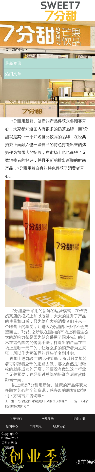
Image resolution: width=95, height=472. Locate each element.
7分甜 (16, 121)
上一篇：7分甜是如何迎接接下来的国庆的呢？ (36, 401)
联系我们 (59, 426)
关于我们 (16, 419)
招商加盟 (79, 419)
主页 (6, 49)
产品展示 (48, 419)
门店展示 (36, 426)
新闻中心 (18, 49)
